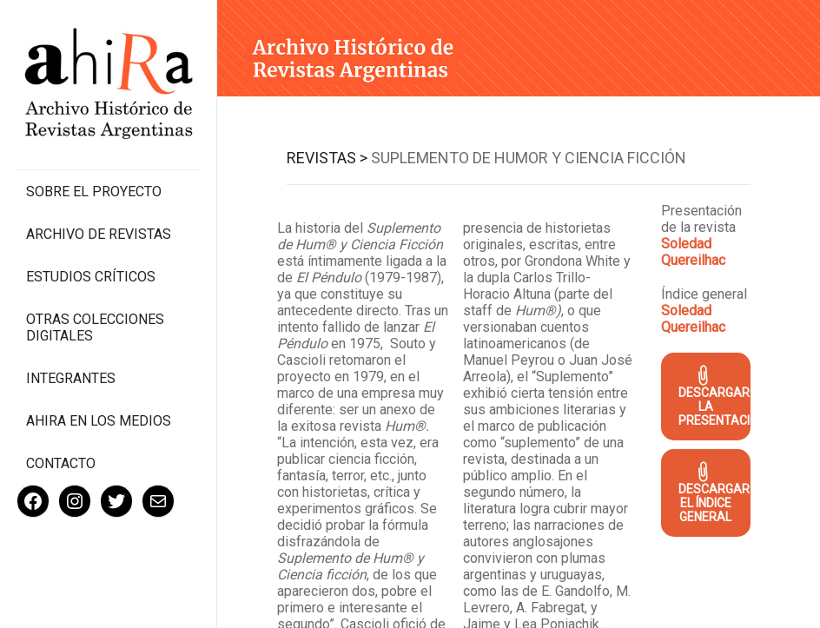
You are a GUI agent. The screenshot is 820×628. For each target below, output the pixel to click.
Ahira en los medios (98, 421)
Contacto (61, 463)
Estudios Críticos (90, 276)
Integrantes (71, 378)
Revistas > (327, 158)
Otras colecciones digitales (95, 327)
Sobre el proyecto (94, 191)
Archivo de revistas (98, 234)
